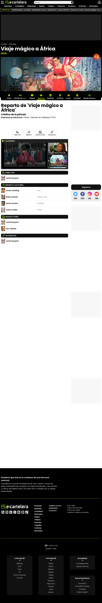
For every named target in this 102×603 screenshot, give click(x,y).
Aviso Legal (71, 506)
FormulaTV (82, 583)
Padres (51, 572)
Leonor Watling (12, 190)
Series (42, 6)
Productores (40, 135)
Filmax (26, 117)
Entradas (93, 6)
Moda (51, 566)
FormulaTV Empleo (82, 586)
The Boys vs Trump (77, 10)
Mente (51, 592)
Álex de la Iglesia (90, 10)
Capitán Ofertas (82, 566)
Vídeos (51, 6)
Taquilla (38, 525)
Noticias (8, 6)
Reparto (29, 135)
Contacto (53, 511)
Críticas (82, 6)
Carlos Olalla (11, 210)
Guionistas (52, 135)
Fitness (51, 586)
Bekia (51, 563)
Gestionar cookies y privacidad (78, 512)
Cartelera (19, 6)
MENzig (20, 563)
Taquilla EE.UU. (52, 10)
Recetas (51, 580)
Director (17, 135)
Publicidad (53, 508)
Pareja (51, 575)
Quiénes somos (55, 506)
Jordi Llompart (12, 178)
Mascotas (51, 583)
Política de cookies (73, 510)
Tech (20, 566)
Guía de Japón (82, 592)
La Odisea (27, 10)
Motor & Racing (20, 575)
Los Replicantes (82, 563)
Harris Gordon (12, 203)
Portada (4, 44)
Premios (61, 6)
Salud (51, 578)
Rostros (71, 6)
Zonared (82, 589)
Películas (31, 6)
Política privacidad (74, 508)
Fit (20, 572)
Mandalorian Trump (39, 10)
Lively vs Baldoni (63, 10)
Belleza (51, 569)
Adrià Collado (12, 197)
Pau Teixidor (11, 228)
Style (20, 569)
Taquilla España (17, 10)
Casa (51, 589)
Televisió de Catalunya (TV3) (43, 117)
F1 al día (20, 578)
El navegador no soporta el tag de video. (24, 155)
